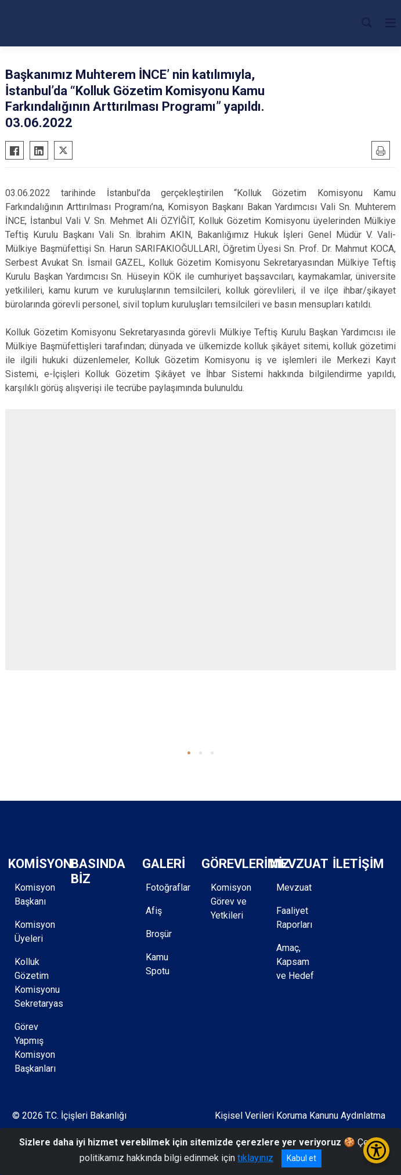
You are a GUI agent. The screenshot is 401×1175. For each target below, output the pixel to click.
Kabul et (301, 1158)
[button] (188, 752)
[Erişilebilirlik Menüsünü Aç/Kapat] (376, 1150)
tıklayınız (255, 1157)
